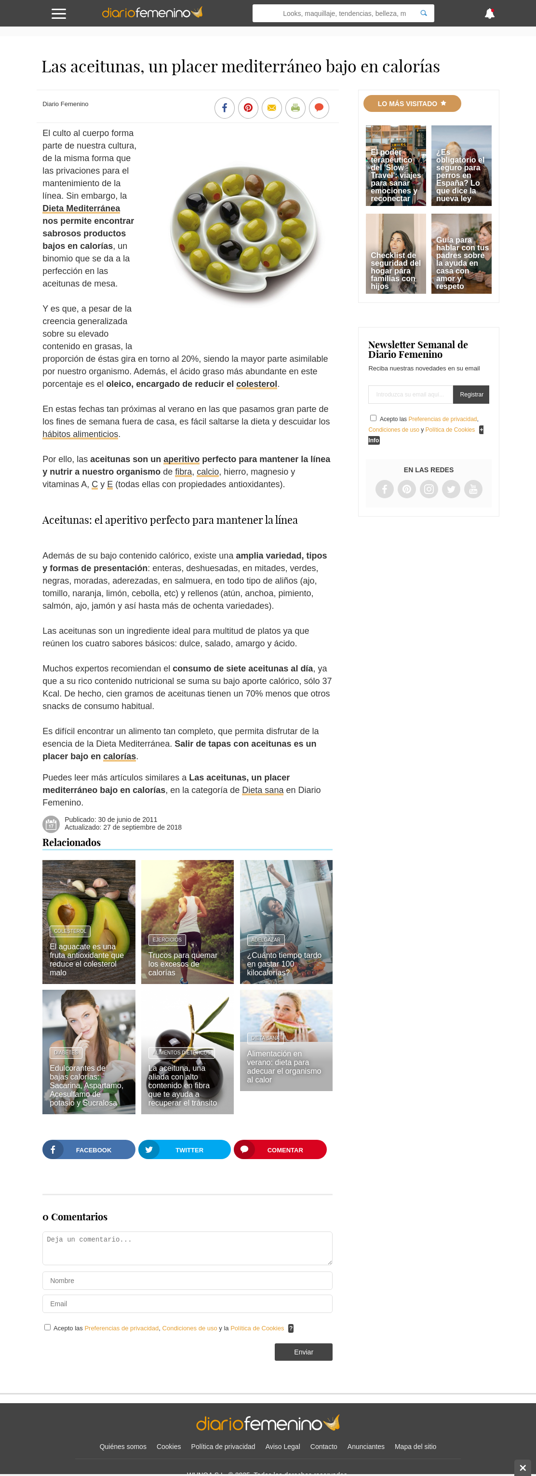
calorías (119, 756)
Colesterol (70, 931)
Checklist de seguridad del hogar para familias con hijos (396, 270)
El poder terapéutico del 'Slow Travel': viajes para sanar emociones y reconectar (396, 175)
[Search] (423, 13)
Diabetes (66, 1052)
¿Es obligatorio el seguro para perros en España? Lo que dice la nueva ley (460, 175)
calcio (208, 472)
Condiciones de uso (190, 1328)
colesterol (256, 384)
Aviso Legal (283, 1446)
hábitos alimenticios (80, 434)
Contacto (323, 1446)
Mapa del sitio (415, 1446)
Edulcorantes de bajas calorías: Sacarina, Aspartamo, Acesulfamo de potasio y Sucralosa (86, 1085)
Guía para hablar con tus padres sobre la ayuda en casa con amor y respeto (462, 263)
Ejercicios (167, 940)
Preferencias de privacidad (121, 1328)
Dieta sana (262, 790)
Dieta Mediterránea (81, 208)
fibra (183, 472)
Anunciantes (366, 1446)
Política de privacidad (223, 1446)
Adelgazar (266, 940)
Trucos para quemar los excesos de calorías (182, 964)
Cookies (169, 1446)
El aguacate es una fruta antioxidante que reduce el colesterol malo (87, 960)
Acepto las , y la (170, 1328)
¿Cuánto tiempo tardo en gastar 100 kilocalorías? (284, 964)
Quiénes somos (123, 1446)
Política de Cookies (257, 1328)
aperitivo (181, 459)
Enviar (303, 1352)
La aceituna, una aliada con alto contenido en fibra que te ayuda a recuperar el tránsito (182, 1085)
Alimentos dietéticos (182, 1052)
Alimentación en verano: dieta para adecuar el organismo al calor (284, 1067)
